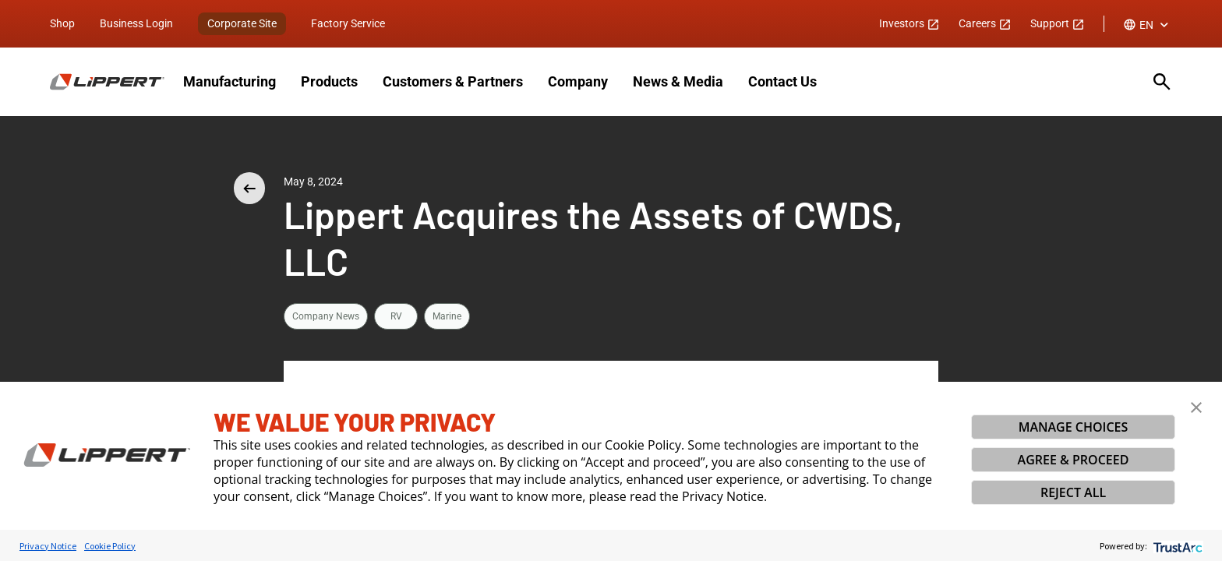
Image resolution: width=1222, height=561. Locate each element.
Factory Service (348, 23)
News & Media (678, 81)
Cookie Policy (110, 546)
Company (578, 81)
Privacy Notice (47, 546)
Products (329, 81)
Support (1057, 23)
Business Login (136, 23)
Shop (62, 23)
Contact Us (782, 81)
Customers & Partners (453, 81)
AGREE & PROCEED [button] (1073, 459)
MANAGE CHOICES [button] (1073, 427)
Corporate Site (242, 23)
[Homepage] (107, 81)
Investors (909, 23)
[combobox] (1147, 25)
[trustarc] (1176, 546)
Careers (985, 23)
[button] (1196, 407)
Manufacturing (229, 81)
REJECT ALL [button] (1073, 492)
